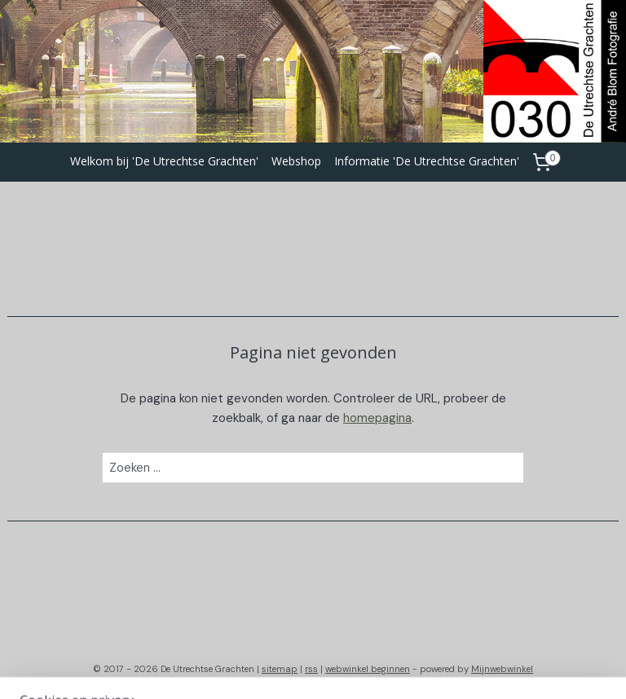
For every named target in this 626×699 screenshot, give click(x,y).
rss (311, 669)
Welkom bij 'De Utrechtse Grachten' (164, 161)
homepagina (377, 418)
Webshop (296, 161)
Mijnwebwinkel (502, 669)
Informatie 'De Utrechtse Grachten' (426, 161)
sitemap (280, 669)
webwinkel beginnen (367, 669)
